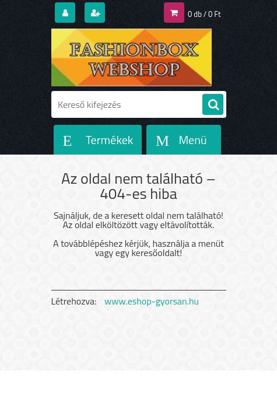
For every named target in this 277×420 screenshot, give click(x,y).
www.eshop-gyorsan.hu (151, 301)
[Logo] (131, 57)
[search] (212, 105)
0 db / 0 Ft (204, 14)
